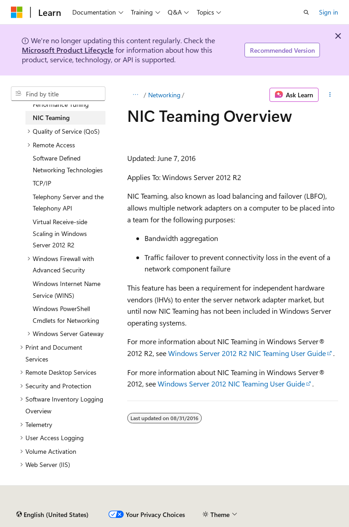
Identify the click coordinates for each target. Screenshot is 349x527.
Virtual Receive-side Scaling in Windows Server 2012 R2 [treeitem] (60, 233)
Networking (164, 94)
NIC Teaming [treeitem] (51, 117)
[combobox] (58, 93)
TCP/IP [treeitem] (42, 183)
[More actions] (330, 95)
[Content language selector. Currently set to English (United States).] (52, 514)
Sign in (328, 12)
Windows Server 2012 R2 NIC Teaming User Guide (247, 353)
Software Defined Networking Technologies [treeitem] (68, 164)
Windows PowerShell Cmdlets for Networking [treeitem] (66, 314)
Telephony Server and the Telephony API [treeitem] (68, 202)
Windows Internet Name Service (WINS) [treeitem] (66, 289)
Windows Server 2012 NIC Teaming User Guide (231, 383)
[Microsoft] (17, 12)
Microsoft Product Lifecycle (68, 50)
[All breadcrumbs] (135, 95)
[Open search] (306, 12)
